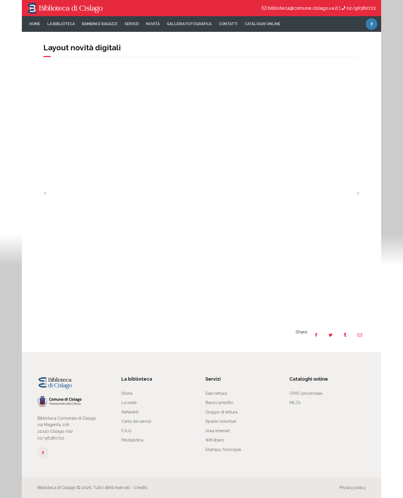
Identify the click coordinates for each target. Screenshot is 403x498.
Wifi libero (214, 440)
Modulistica (132, 440)
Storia (126, 393)
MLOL (295, 402)
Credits (141, 487)
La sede (128, 402)
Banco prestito (219, 402)
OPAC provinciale (305, 393)
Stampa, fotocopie (223, 449)
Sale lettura (216, 393)
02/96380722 (50, 438)
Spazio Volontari (220, 421)
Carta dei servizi (136, 421)
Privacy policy (352, 487)
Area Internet (217, 430)
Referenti (130, 412)
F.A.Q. (126, 430)
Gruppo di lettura (221, 412)
